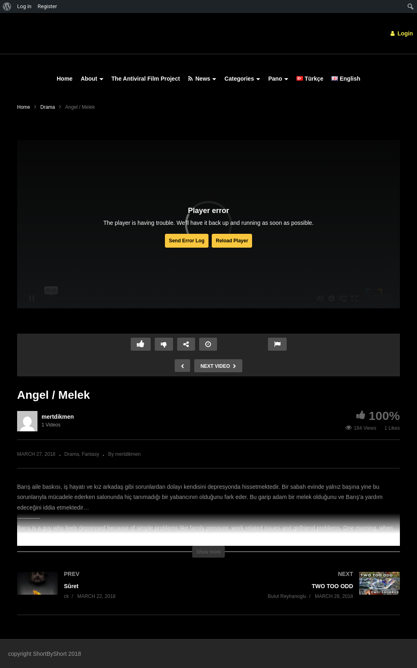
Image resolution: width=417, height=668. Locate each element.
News (202, 78)
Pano (278, 78)
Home (64, 78)
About (92, 78)
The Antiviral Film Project (146, 78)
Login (402, 33)
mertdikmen (58, 416)
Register (47, 6)
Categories (242, 78)
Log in (24, 6)
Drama (47, 107)
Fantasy (90, 454)
